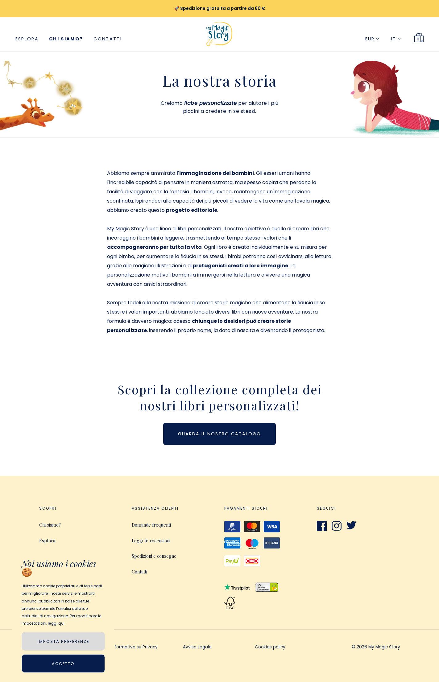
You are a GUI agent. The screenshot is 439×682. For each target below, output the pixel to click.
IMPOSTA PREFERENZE (63, 641)
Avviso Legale (197, 647)
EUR (372, 39)
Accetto (63, 664)
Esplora (27, 39)
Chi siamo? (66, 39)
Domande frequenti (151, 525)
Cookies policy (270, 647)
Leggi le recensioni (151, 540)
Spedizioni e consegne (154, 556)
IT (395, 39)
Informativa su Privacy (134, 647)
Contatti (107, 39)
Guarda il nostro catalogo (219, 434)
